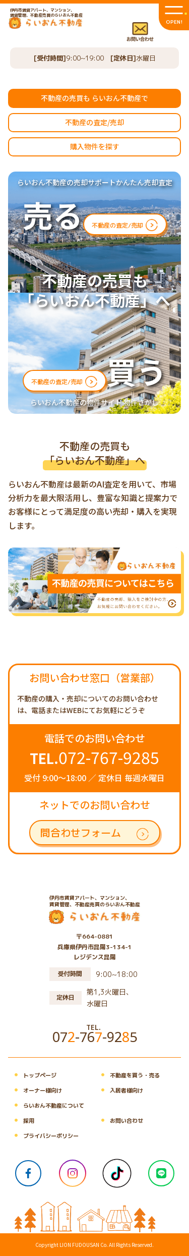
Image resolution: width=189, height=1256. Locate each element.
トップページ (32, 1075)
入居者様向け (119, 1090)
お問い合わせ (119, 1120)
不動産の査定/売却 (94, 122)
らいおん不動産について (46, 1105)
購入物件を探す (94, 146)
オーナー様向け (35, 1090)
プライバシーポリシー (43, 1135)
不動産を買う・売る (127, 1075)
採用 (21, 1120)
